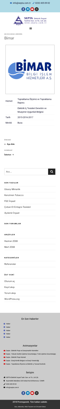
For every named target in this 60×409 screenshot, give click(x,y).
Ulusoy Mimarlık (12, 189)
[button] (31, 28)
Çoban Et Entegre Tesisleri (17, 207)
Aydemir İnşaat (11, 213)
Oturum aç (9, 281)
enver (19, 34)
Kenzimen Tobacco (14, 195)
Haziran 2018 (11, 241)
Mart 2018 (9, 247)
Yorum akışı (10, 293)
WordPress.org (12, 299)
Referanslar (10, 264)
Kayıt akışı (9, 287)
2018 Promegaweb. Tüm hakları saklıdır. (30, 402)
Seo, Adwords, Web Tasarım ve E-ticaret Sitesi (30, 407)
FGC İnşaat (9, 201)
